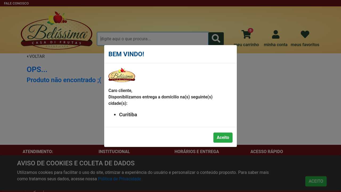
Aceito (223, 137)
